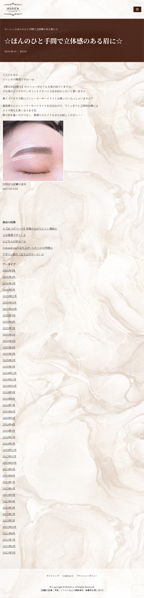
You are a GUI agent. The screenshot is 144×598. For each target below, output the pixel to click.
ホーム (8, 29)
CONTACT (67, 576)
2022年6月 (9, 546)
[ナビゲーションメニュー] (137, 9)
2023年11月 (9, 457)
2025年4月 (9, 348)
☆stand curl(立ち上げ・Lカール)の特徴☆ (28, 248)
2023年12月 (10, 450)
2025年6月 (9, 335)
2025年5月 (9, 341)
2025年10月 (10, 309)
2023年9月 (9, 469)
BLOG (23, 51)
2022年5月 (9, 553)
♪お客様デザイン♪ (14, 235)
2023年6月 (9, 489)
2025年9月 (9, 315)
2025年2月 (9, 360)
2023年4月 (9, 501)
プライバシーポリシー (87, 576)
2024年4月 (9, 424)
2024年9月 (9, 392)
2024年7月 (9, 405)
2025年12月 (10, 296)
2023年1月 (9, 521)
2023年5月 (9, 495)
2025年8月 (9, 322)
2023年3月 (9, 508)
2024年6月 (9, 412)
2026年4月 (9, 271)
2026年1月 (9, 290)
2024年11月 (9, 380)
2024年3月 (9, 431)
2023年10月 (10, 463)
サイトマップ (53, 576)
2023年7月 (9, 482)
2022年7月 (9, 540)
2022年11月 (9, 527)
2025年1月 (9, 367)
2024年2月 (9, 437)
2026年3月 (9, 277)
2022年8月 (9, 533)
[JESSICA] (13, 9)
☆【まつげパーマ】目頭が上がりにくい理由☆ (30, 229)
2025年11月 (9, 303)
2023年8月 (9, 476)
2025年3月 (9, 354)
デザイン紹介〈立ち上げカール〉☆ (23, 254)
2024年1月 (9, 444)
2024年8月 (9, 399)
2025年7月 (9, 328)
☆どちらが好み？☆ (14, 241)
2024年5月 (9, 418)
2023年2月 (9, 514)
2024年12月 (10, 373)
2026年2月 (9, 283)
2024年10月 (10, 386)
